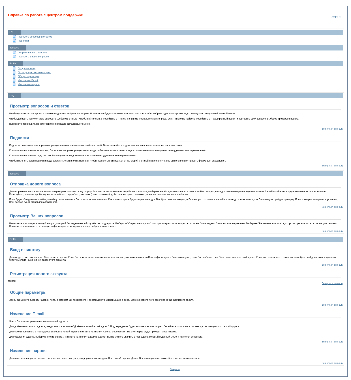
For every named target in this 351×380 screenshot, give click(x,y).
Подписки (23, 40)
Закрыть (336, 16)
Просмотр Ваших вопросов (33, 56)
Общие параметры (28, 76)
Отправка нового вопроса (32, 52)
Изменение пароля (29, 84)
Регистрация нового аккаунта (34, 72)
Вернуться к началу (332, 129)
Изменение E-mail (28, 80)
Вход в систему (26, 68)
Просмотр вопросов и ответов (35, 36)
